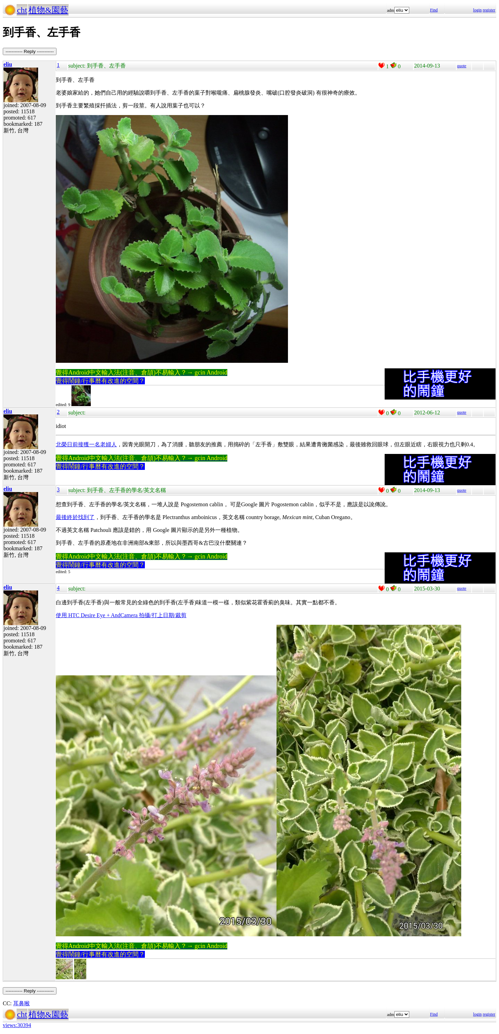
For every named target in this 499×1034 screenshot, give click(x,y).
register (489, 10)
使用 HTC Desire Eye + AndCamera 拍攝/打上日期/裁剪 (121, 615)
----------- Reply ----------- (30, 51)
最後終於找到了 (75, 517)
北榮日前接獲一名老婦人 (86, 444)
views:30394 (17, 1025)
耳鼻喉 (21, 1003)
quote (461, 65)
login (477, 10)
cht (22, 10)
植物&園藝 (48, 10)
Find (434, 10)
